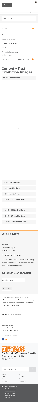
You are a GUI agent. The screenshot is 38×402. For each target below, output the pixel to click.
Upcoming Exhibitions (10, 39)
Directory (22, 379)
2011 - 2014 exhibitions (14, 216)
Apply (3, 376)
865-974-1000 (7, 359)
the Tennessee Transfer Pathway (10, 395)
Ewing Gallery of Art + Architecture (10, 53)
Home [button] (18, 28)
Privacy (21, 376)
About (4, 34)
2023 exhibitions (11, 194)
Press (4, 48)
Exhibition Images (9, 43)
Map (3, 379)
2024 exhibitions (11, 188)
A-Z (20, 374)
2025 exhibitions (11, 182)
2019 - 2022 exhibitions (14, 200)
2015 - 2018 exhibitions (14, 210)
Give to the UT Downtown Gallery (18, 59)
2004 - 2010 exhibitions (14, 222)
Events (4, 374)
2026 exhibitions (11, 78)
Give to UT (5, 381)
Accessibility (22, 381)
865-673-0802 (12, 335)
